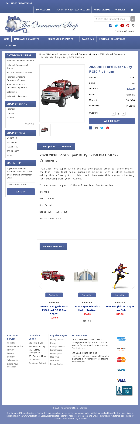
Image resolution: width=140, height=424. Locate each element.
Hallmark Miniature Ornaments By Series (17, 86)
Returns (10, 353)
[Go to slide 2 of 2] (40, 285)
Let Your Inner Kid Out (84, 353)
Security (10, 356)
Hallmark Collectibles (114, 39)
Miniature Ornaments (62, 39)
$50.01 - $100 (13, 151)
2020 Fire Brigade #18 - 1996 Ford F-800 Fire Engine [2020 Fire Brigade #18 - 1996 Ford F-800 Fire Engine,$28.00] (54, 310)
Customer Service (15, 346)
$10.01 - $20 (12, 142)
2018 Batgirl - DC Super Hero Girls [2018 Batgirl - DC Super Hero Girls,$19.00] (120, 308)
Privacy (10, 349)
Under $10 (12, 137)
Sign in (59, 9)
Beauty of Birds (57, 339)
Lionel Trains (56, 350)
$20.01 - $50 (12, 146)
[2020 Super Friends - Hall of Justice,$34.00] (87, 276)
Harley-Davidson (57, 346)
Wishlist (120, 9)
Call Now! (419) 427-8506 (19, 3)
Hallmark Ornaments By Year (20, 60)
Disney (53, 343)
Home (6, 39)
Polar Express (56, 353)
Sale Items (88, 39)
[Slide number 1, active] (84, 321)
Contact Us (9, 45)
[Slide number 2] (89, 321)
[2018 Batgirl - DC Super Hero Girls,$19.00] (120, 276)
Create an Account (79, 9)
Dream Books (56, 364)
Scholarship (12, 360)
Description (48, 146)
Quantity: (93, 112)
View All (29, 123)
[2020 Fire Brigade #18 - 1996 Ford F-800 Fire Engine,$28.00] (54, 276)
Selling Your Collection (12, 365)
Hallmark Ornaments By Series (18, 67)
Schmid (10, 117)
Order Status (102, 9)
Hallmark (11, 108)
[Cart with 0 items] (132, 9)
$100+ (9, 155)
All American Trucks (91, 185)
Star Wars (54, 360)
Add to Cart (54, 294)
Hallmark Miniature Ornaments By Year (16, 78)
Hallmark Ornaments (28, 39)
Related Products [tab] (53, 246)
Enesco (10, 113)
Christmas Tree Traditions (87, 339)
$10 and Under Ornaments (19, 72)
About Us (11, 342)
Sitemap (83, 408)
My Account (43, 9)
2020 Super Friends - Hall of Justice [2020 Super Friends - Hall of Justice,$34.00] (87, 308)
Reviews (66, 146)
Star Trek (54, 357)
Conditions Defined (37, 363)
